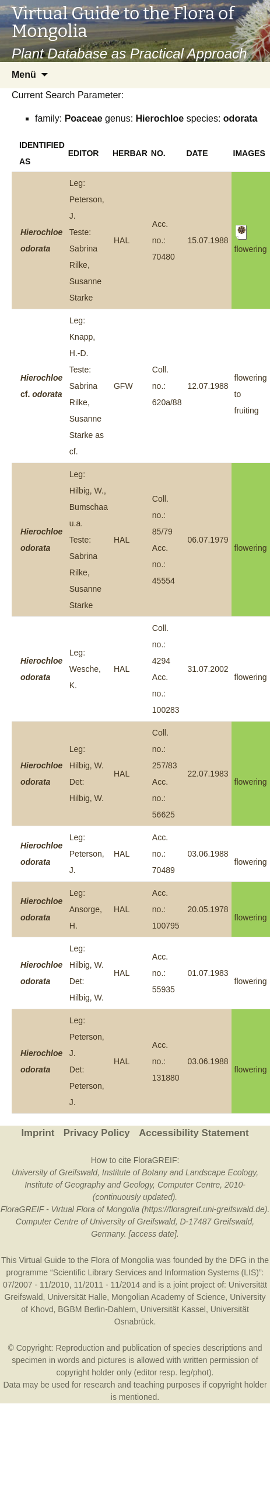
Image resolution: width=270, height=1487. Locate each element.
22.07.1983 (207, 773)
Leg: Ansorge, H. (85, 909)
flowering (250, 548)
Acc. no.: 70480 (163, 240)
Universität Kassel (173, 1309)
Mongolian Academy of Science (168, 1297)
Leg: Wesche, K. (85, 669)
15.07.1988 (207, 240)
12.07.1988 (207, 386)
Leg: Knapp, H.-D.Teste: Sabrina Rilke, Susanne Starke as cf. (86, 386)
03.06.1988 (207, 853)
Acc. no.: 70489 (163, 854)
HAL (121, 240)
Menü (24, 75)
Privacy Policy (97, 1132)
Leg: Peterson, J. (86, 854)
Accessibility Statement (193, 1132)
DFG (238, 1260)
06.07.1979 (207, 539)
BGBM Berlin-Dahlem (97, 1309)
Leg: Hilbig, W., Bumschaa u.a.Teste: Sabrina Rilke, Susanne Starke (88, 540)
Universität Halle (77, 1297)
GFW (123, 386)
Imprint (37, 1132)
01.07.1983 (207, 973)
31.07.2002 (207, 669)
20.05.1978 (207, 909)
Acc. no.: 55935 (163, 973)
